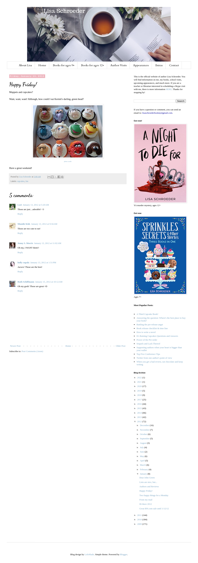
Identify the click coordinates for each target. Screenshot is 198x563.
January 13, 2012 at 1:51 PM (43, 262)
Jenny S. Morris (25, 243)
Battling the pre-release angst (150, 324)
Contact (174, 65)
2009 (139, 524)
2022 (139, 377)
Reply (20, 214)
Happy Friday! (145, 490)
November (145, 430)
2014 (139, 412)
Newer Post (15, 346)
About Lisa (25, 65)
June (142, 451)
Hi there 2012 (145, 504)
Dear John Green (147, 477)
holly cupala (23, 262)
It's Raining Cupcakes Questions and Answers (157, 336)
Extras (159, 65)
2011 (139, 515)
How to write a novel (146, 332)
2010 (139, 519)
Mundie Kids (24, 224)
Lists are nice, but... (148, 482)
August (143, 443)
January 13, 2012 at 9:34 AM (44, 224)
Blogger (123, 554)
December (145, 425)
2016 (139, 404)
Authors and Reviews (149, 486)
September (145, 438)
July (142, 447)
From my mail (145, 499)
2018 (139, 395)
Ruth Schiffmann (26, 281)
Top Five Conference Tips (148, 354)
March (143, 465)
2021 (139, 382)
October (144, 434)
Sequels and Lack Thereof (148, 343)
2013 (139, 417)
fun (27, 181)
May (142, 456)
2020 (139, 386)
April (142, 460)
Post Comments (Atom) (32, 351)
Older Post (120, 346)
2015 (139, 408)
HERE (169, 89)
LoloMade (89, 554)
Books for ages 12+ (92, 65)
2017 (139, 399)
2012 (139, 421)
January (144, 473)
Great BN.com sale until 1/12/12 (154, 508)
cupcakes (20, 181)
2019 (139, 390)
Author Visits (118, 65)
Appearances (141, 65)
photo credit (67, 161)
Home (42, 65)
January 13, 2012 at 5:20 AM (36, 204)
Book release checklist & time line (152, 328)
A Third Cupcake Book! (147, 314)
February (144, 469)
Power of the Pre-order (147, 339)
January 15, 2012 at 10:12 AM (49, 281)
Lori (20, 204)
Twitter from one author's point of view (154, 358)
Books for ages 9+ (64, 65)
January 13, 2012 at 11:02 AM (47, 243)
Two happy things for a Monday (153, 495)
